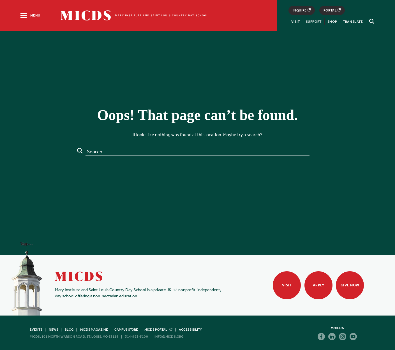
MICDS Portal (158, 329)
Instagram (342, 336)
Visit (295, 21)
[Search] (370, 21)
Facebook (321, 336)
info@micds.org (169, 336)
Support (314, 21)
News (53, 329)
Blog (69, 329)
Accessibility (190, 329)
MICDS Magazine (94, 329)
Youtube (353, 336)
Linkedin (332, 336)
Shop (332, 21)
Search (80, 151)
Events (36, 329)
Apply (318, 285)
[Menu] (30, 15)
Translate (353, 21)
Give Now (350, 285)
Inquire (302, 10)
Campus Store (126, 329)
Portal (332, 10)
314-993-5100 (136, 336)
